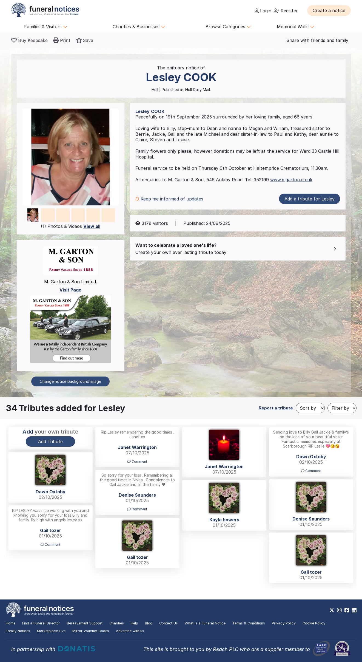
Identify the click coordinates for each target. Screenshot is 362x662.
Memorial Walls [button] (295, 26)
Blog (148, 623)
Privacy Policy (284, 623)
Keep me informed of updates (169, 199)
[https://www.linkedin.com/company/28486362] (354, 610)
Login (263, 10)
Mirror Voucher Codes (90, 631)
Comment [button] (137, 461)
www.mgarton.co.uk (291, 179)
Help (134, 623)
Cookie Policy (314, 623)
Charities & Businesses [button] (139, 26)
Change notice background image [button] (70, 381)
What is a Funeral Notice (205, 623)
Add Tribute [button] (50, 441)
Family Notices (18, 631)
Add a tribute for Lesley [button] (309, 199)
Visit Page (70, 290)
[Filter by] (342, 408)
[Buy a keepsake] (29, 40)
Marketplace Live (51, 631)
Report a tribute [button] (276, 408)
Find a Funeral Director (41, 623)
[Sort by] (310, 408)
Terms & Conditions (248, 623)
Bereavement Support (84, 623)
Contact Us (168, 623)
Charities (116, 623)
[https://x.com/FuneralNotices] (331, 610)
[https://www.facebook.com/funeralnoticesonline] (346, 610)
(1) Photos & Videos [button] (70, 226)
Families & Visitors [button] (45, 26)
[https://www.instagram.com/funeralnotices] (339, 610)
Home (10, 623)
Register (286, 10)
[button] (329, 10)
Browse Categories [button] (228, 26)
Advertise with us (130, 631)
